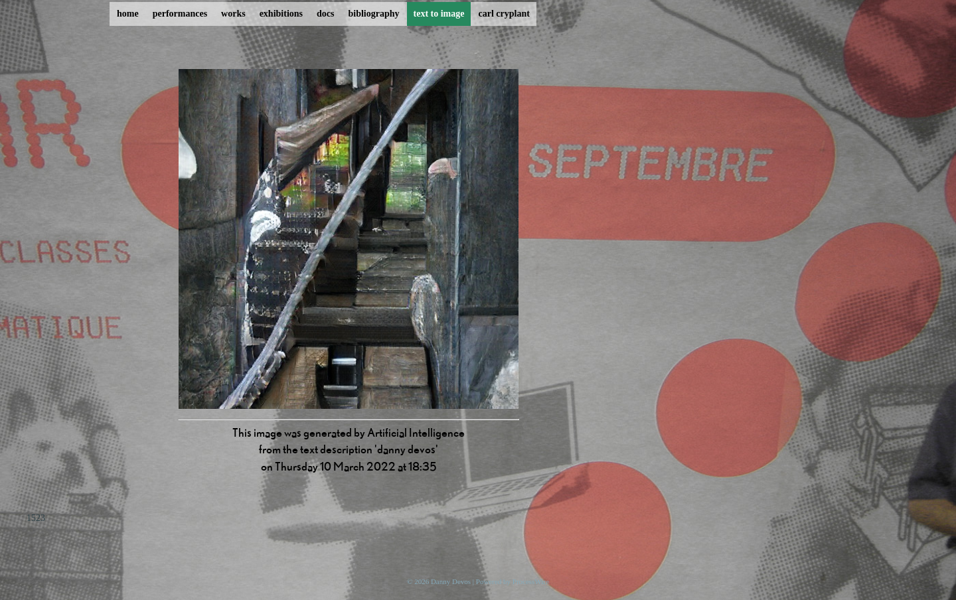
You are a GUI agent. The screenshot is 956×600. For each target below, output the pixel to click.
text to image (439, 14)
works (233, 14)
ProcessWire (531, 581)
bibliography (373, 14)
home (128, 14)
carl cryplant (503, 14)
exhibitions (281, 14)
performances (180, 14)
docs (325, 14)
